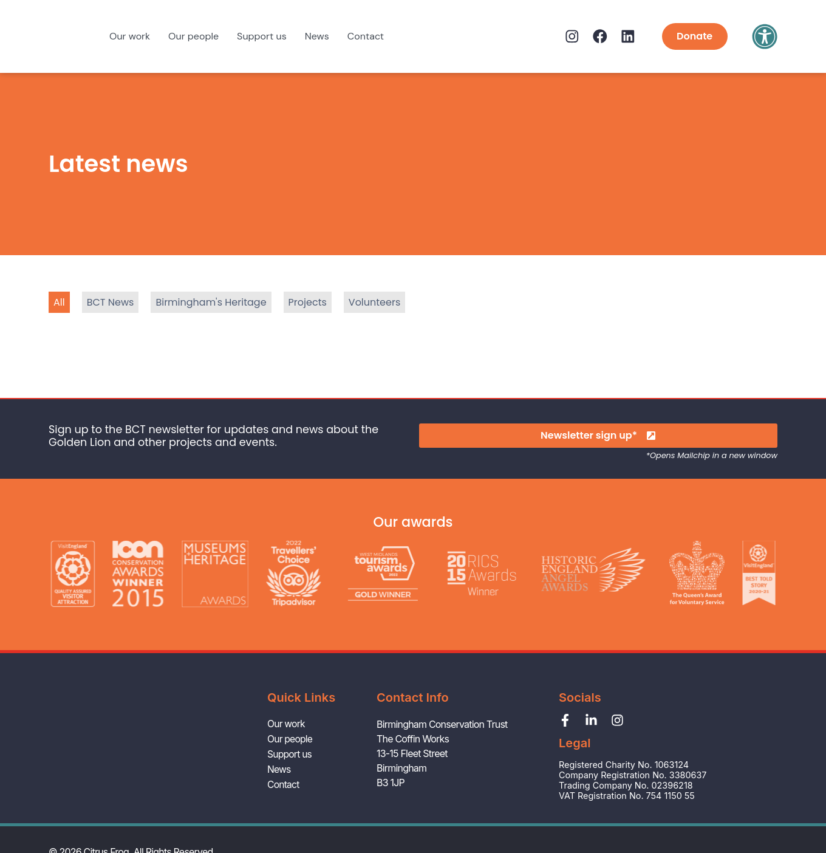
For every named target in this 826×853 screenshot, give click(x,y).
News (317, 36)
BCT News (110, 302)
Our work (129, 36)
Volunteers (374, 302)
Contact (365, 36)
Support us (262, 36)
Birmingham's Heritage (210, 302)
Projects (307, 302)
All (59, 302)
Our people (193, 36)
